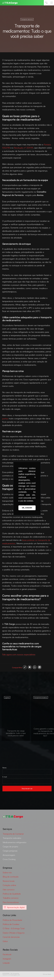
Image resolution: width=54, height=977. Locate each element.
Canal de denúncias (11, 937)
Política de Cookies (11, 924)
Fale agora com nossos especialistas (18, 654)
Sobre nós (7, 872)
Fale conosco (8, 889)
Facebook (7, 954)
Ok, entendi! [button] (27, 508)
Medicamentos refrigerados (14, 842)
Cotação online (9, 885)
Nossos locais (8, 881)
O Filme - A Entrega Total (13, 928)
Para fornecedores (11, 902)
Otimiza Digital (47, 974)
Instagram (7, 958)
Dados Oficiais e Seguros (14, 933)
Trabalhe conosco (10, 898)
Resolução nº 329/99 (23, 147)
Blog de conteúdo (11, 876)
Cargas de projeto (10, 846)
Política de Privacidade (12, 920)
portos (5, 418)
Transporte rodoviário (12, 838)
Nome (4, 767)
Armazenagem (9, 855)
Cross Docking (9, 859)
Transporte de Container (13, 834)
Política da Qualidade (12, 894)
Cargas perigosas (10, 851)
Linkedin (6, 963)
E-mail (4, 777)
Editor (5, 941)
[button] (51, 2)
